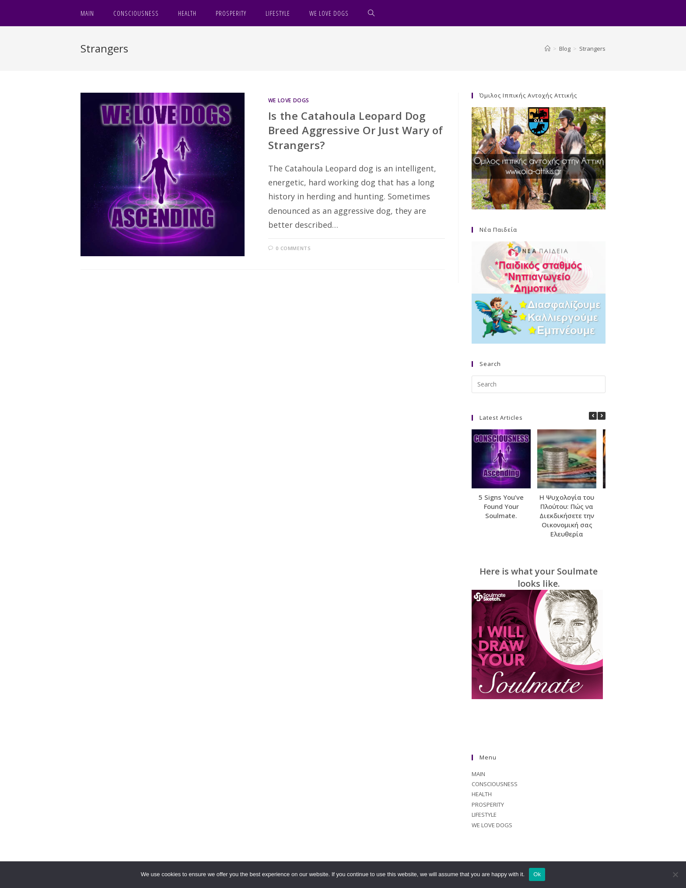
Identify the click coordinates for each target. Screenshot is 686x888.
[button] (602, 416)
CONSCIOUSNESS (495, 784)
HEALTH (482, 794)
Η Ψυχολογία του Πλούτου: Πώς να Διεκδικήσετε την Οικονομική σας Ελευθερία (566, 515)
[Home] (547, 48)
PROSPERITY (488, 804)
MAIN (478, 774)
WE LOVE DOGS (288, 100)
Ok (537, 874)
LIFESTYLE (484, 814)
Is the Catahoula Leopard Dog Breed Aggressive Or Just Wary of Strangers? (355, 130)
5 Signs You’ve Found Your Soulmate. (501, 506)
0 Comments (293, 248)
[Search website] (371, 13)
